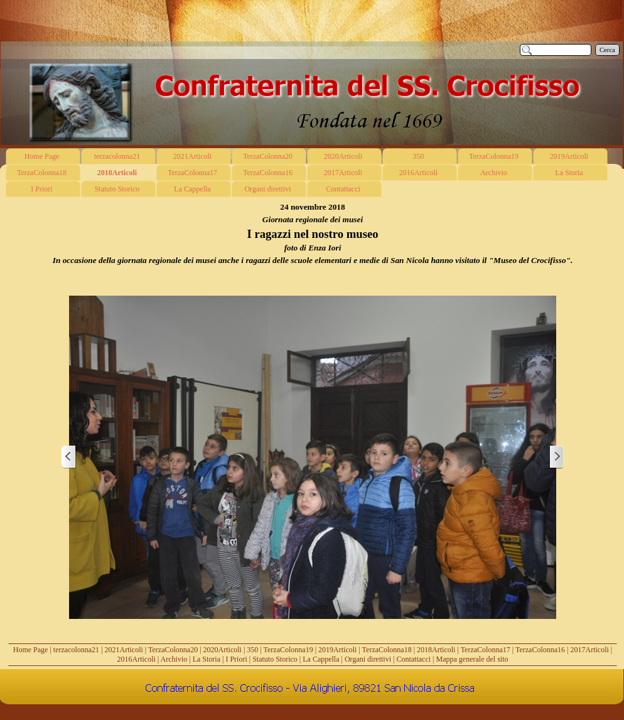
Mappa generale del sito (472, 659)
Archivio (174, 659)
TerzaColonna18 (387, 649)
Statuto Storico (275, 659)
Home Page (30, 649)
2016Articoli (136, 659)
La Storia (206, 659)
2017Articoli (590, 649)
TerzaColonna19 (288, 649)
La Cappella (321, 659)
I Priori (236, 659)
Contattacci (413, 659)
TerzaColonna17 (485, 649)
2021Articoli (124, 649)
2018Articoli (436, 649)
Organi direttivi (368, 659)
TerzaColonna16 (540, 649)
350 (252, 649)
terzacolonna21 (76, 649)
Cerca (607, 49)
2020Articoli (222, 649)
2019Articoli (337, 649)
